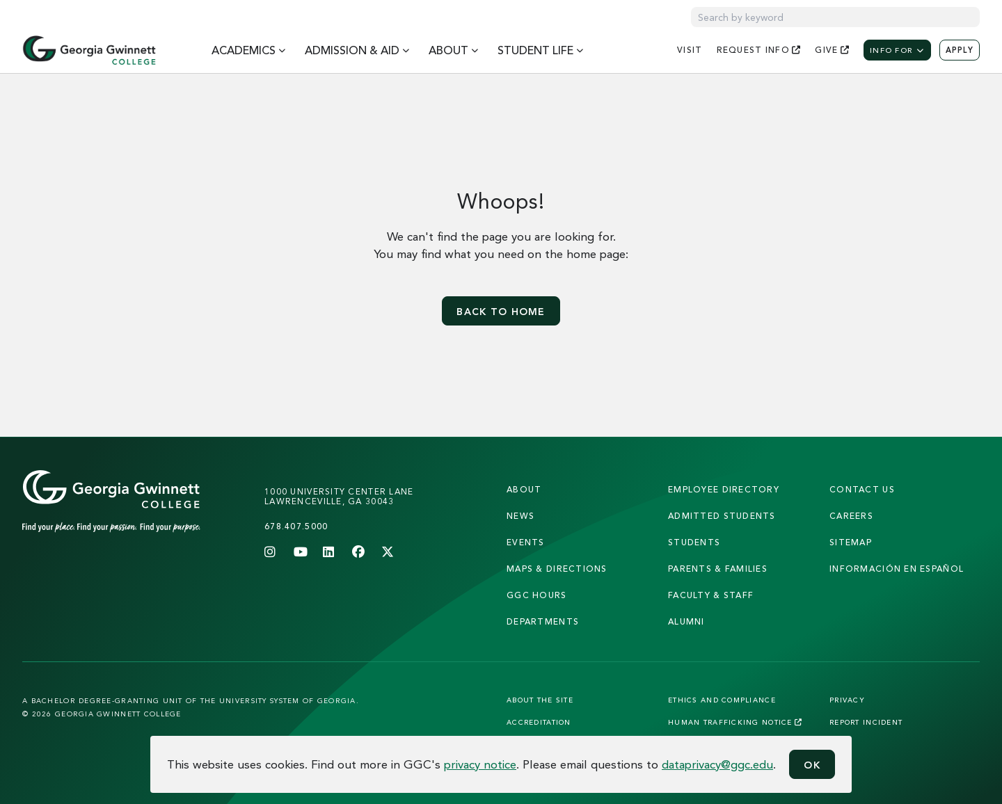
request (759, 50)
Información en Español (896, 568)
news (520, 515)
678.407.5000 (296, 526)
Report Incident (865, 722)
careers (851, 515)
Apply (959, 50)
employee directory (723, 489)
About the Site (540, 700)
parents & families (718, 568)
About (524, 489)
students (694, 542)
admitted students (722, 515)
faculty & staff (711, 595)
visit (689, 50)
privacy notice (480, 764)
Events (526, 542)
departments (543, 621)
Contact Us (862, 489)
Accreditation (539, 722)
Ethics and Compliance (722, 700)
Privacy (847, 700)
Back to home (500, 311)
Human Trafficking (735, 722)
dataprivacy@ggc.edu (717, 764)
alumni (686, 621)
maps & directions (557, 568)
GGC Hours (537, 595)
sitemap (850, 542)
